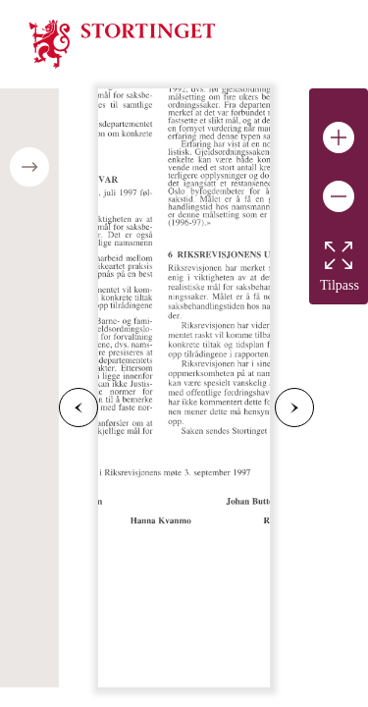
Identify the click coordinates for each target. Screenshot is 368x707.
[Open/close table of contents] (29, 167)
